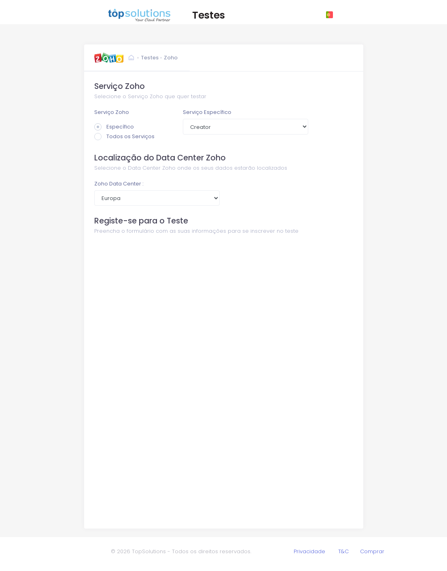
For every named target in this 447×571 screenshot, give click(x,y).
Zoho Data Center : (119, 184)
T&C (343, 551)
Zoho (171, 57)
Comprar (372, 551)
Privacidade (309, 551)
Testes (150, 57)
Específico (114, 127)
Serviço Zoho (111, 112)
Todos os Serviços (124, 136)
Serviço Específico (207, 112)
